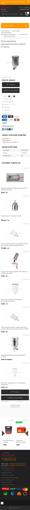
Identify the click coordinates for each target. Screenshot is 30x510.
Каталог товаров (15, 25)
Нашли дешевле (6, 99)
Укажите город (4, 11)
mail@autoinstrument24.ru (17, 464)
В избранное (6, 107)
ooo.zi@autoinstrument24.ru (17, 465)
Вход (21, 7)
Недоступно (5, 110)
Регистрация (26, 7)
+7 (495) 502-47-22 (9, 458)
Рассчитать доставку (8, 101)
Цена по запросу (8, 80)
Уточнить (11, 84)
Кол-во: (5, 96)
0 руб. (4, 192)
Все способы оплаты (8, 126)
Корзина (15, 507)
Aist (22, 155)
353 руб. (5, 248)
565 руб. (5, 220)
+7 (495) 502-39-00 (24, 9)
